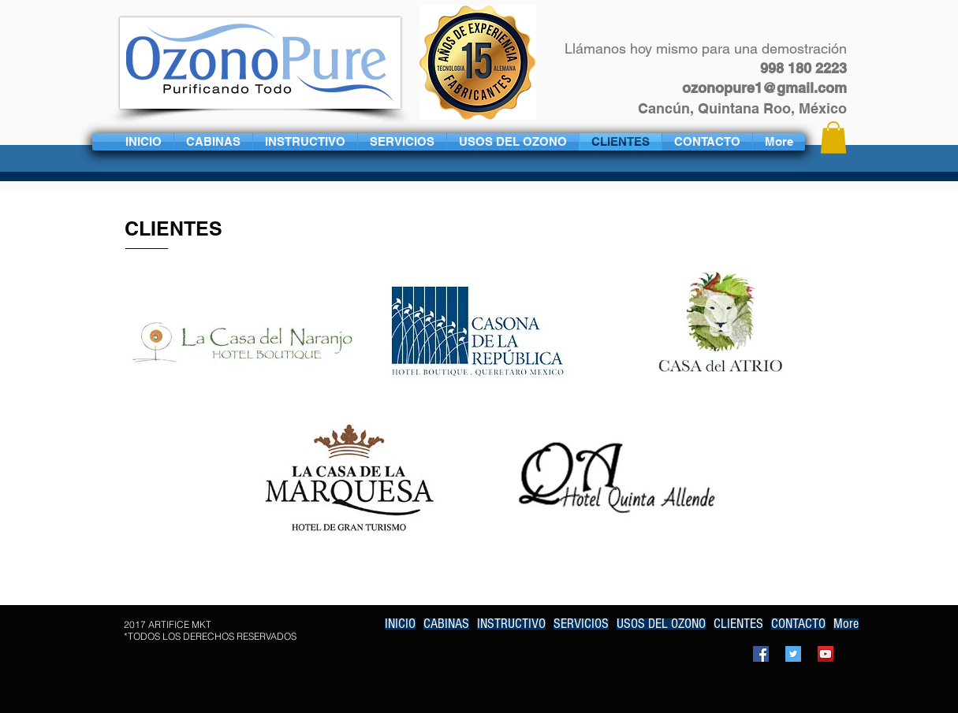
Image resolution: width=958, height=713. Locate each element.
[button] (833, 137)
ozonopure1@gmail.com (764, 88)
